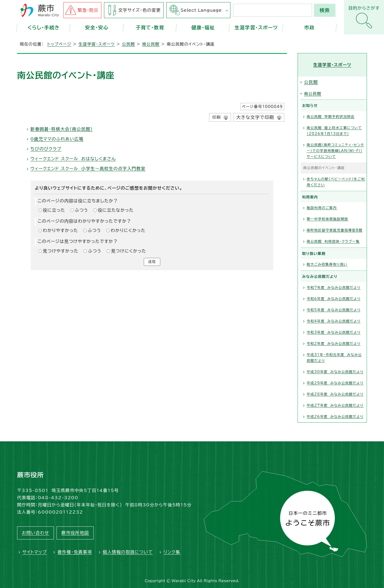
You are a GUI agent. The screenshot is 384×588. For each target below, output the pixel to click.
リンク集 (171, 552)
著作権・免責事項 (74, 552)
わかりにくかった (128, 230)
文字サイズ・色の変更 (139, 10)
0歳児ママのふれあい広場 (56, 139)
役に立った (54, 210)
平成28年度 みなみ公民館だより (335, 394)
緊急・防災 (88, 10)
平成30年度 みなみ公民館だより (335, 372)
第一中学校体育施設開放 (327, 219)
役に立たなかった (116, 210)
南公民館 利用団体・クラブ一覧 (333, 241)
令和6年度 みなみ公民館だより (334, 299)
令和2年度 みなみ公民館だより (334, 343)
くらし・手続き (43, 27)
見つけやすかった (60, 251)
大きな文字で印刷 (255, 117)
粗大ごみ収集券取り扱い (327, 264)
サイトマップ (34, 552)
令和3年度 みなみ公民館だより (334, 332)
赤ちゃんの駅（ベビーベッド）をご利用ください (336, 182)
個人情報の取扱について (128, 552)
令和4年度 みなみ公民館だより (334, 321)
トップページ (59, 44)
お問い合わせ (35, 533)
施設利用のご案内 (322, 208)
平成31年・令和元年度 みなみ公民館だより (334, 357)
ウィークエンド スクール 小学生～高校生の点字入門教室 (88, 168)
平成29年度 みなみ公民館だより (335, 383)
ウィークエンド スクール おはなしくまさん (73, 159)
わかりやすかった (60, 230)
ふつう (81, 210)
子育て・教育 (150, 27)
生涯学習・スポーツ (256, 27)
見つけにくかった (128, 251)
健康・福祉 (203, 27)
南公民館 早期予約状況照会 (331, 116)
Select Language (201, 10)
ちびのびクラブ (45, 149)
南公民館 (151, 44)
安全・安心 (97, 27)
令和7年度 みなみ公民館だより (334, 287)
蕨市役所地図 (75, 533)
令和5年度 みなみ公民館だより (334, 310)
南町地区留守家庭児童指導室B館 (334, 230)
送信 (152, 262)
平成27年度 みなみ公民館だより (335, 405)
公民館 (128, 44)
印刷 (216, 117)
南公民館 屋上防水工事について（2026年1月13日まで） (334, 130)
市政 (309, 27)
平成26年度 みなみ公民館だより (335, 416)
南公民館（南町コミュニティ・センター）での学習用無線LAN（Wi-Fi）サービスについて (335, 150)
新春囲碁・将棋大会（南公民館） (61, 129)
